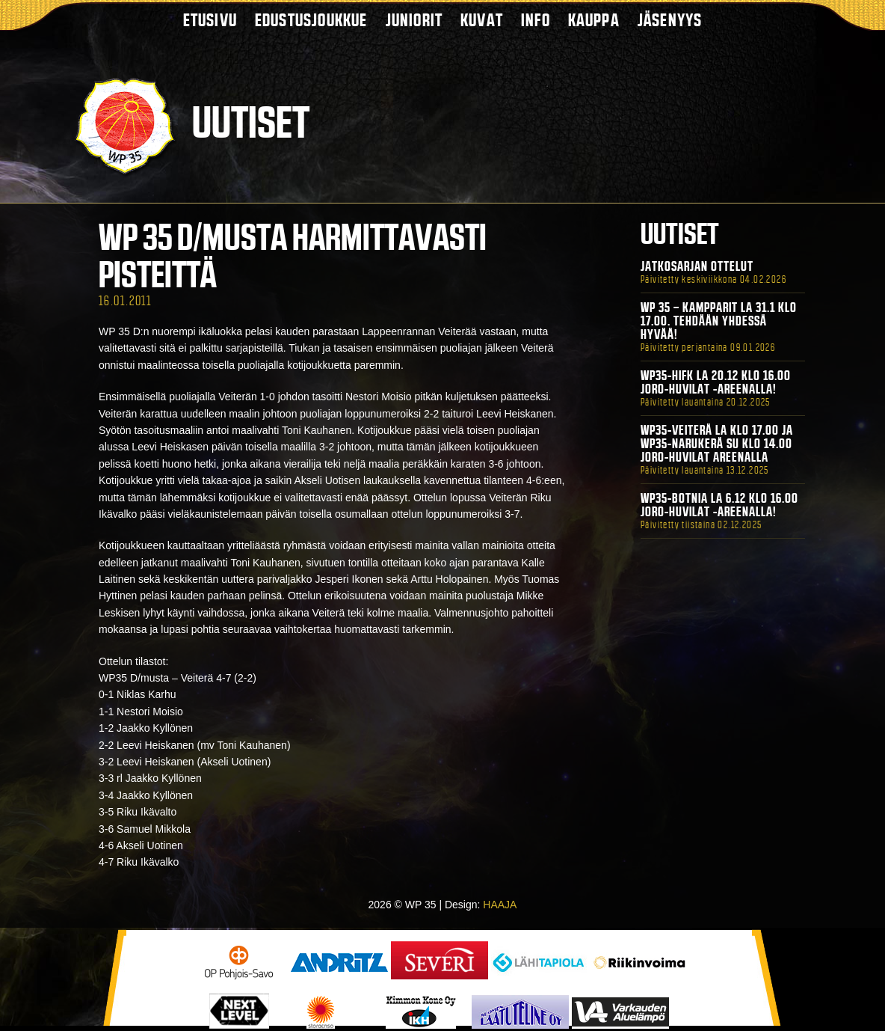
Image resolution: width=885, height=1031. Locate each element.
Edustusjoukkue (311, 20)
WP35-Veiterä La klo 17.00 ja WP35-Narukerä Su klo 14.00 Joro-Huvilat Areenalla (717, 443)
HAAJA (499, 905)
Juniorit (414, 20)
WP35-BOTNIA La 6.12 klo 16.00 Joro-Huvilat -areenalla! (719, 505)
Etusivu (210, 20)
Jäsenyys (670, 20)
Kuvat (481, 20)
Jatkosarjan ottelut (697, 266)
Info (535, 20)
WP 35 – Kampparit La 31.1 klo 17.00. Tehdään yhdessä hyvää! (719, 321)
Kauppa (594, 20)
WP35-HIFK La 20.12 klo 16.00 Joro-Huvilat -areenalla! (716, 382)
